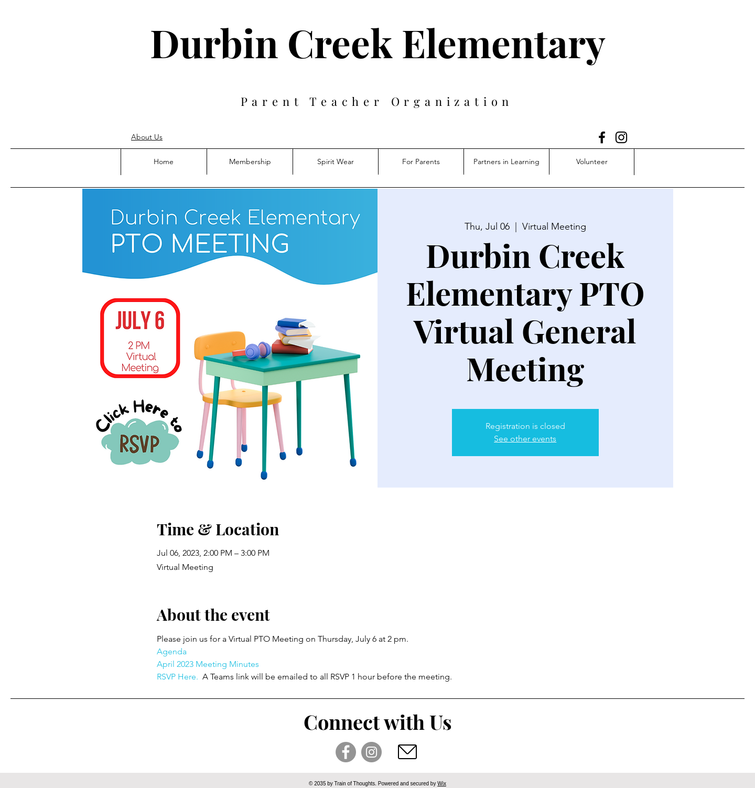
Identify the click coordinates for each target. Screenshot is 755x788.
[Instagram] (621, 137)
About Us (147, 137)
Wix (441, 783)
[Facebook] (602, 137)
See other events (525, 439)
